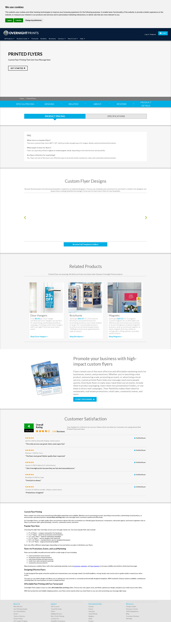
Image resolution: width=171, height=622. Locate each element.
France (91, 609)
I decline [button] (18, 20)
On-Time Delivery (20, 611)
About (97, 104)
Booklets (44, 39)
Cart (163, 33)
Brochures (52, 39)
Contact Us (55, 618)
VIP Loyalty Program (20, 621)
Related (73, 104)
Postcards (34, 39)
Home (22, 98)
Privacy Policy (18, 618)
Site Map (129, 618)
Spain (90, 618)
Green (16, 614)
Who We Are (18, 606)
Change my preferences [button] (33, 20)
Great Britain (93, 614)
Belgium (91, 616)
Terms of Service (19, 616)
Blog (127, 614)
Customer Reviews (132, 616)
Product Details (145, 104)
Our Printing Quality (20, 609)
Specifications (116, 116)
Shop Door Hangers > (39, 336)
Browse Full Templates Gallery (85, 244)
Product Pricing (55, 116)
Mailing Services (56, 614)
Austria (91, 606)
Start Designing (83, 399)
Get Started (16, 68)
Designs (49, 104)
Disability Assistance (58, 621)
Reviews (121, 104)
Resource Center (132, 609)
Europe (91, 621)
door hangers (95, 566)
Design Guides (131, 606)
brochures (76, 566)
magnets (84, 566)
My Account (55, 606)
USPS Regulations (132, 611)
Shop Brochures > (77, 336)
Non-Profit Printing (57, 616)
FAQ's (53, 611)
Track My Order (56, 609)
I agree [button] (9, 20)
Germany (92, 611)
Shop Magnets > (115, 336)
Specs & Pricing (25, 104)
